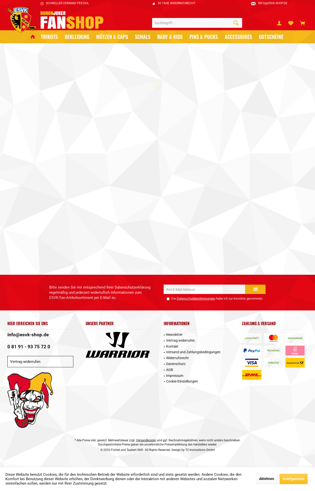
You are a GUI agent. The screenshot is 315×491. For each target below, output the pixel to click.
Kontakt (172, 346)
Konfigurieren (293, 479)
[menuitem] (302, 23)
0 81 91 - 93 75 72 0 (28, 347)
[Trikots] (49, 36)
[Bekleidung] (77, 36)
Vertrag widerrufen (25, 361)
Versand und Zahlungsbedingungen (193, 352)
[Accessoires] (238, 36)
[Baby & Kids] (170, 36)
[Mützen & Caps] (112, 36)
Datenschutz (176, 364)
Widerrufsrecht (177, 358)
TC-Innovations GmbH (200, 450)
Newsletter (174, 335)
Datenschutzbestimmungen (196, 298)
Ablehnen (266, 479)
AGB (169, 370)
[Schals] (142, 36)
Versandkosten (146, 440)
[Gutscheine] (271, 36)
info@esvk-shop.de (28, 335)
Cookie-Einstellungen (182, 381)
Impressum (174, 376)
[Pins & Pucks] (203, 36)
